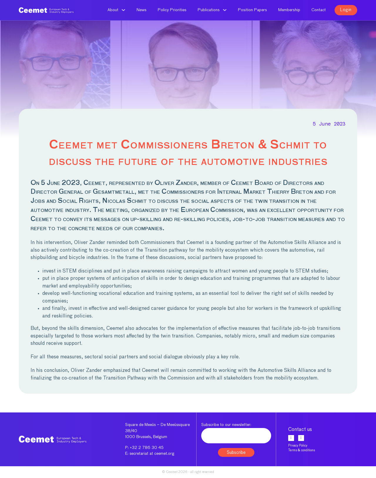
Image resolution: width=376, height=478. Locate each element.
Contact (318, 10)
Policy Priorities (172, 10)
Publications (209, 10)
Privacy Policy (297, 445)
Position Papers (252, 10)
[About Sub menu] (123, 10)
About (113, 10)
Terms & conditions (301, 450)
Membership (289, 10)
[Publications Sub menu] (225, 10)
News (142, 10)
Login (346, 10)
